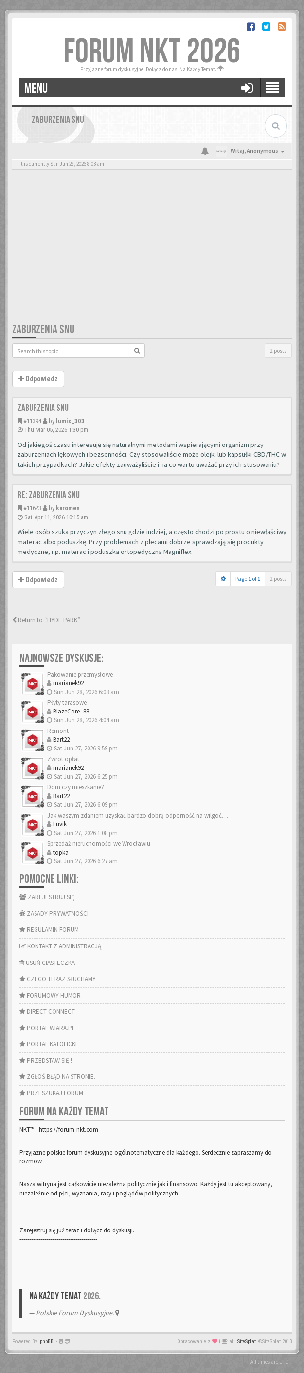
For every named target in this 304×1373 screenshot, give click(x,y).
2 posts (278, 350)
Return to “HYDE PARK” (46, 620)
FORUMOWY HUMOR (50, 995)
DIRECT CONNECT (47, 1011)
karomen (68, 508)
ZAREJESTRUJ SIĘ (46, 897)
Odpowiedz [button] (38, 379)
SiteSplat (246, 1341)
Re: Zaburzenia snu (49, 495)
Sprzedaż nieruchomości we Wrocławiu (98, 843)
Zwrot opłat (63, 759)
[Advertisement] (152, 249)
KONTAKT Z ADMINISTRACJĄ (60, 946)
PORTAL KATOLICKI (48, 1044)
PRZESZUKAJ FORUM (51, 1093)
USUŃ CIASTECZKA (47, 963)
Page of (247, 578)
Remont (58, 731)
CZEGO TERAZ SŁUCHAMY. (58, 979)
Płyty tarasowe (67, 702)
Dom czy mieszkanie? (75, 787)
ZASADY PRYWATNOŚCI (54, 913)
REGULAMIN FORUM (49, 930)
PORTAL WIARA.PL (47, 1028)
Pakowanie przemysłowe (80, 674)
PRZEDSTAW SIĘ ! (45, 1060)
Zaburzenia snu (43, 329)
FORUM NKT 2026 (152, 52)
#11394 (32, 421)
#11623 (32, 508)
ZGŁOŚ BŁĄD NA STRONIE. (57, 1076)
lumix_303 (70, 421)
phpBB (47, 1341)
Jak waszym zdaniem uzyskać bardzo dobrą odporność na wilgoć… (137, 815)
